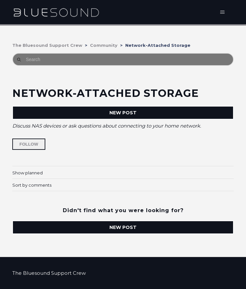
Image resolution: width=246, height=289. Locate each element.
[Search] (123, 59)
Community (103, 45)
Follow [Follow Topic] (28, 144)
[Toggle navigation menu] (222, 12)
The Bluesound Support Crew (47, 45)
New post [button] (123, 113)
